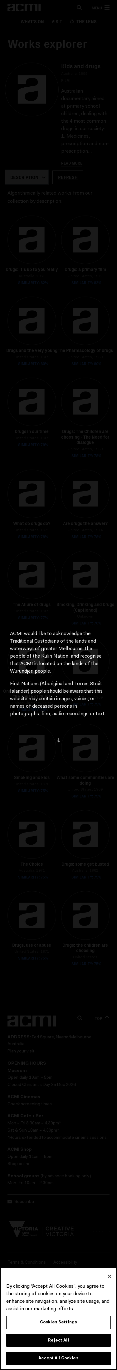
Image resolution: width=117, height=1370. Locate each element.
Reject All (58, 1344)
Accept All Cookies (58, 1362)
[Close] (109, 1280)
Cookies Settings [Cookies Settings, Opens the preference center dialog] (58, 1326)
